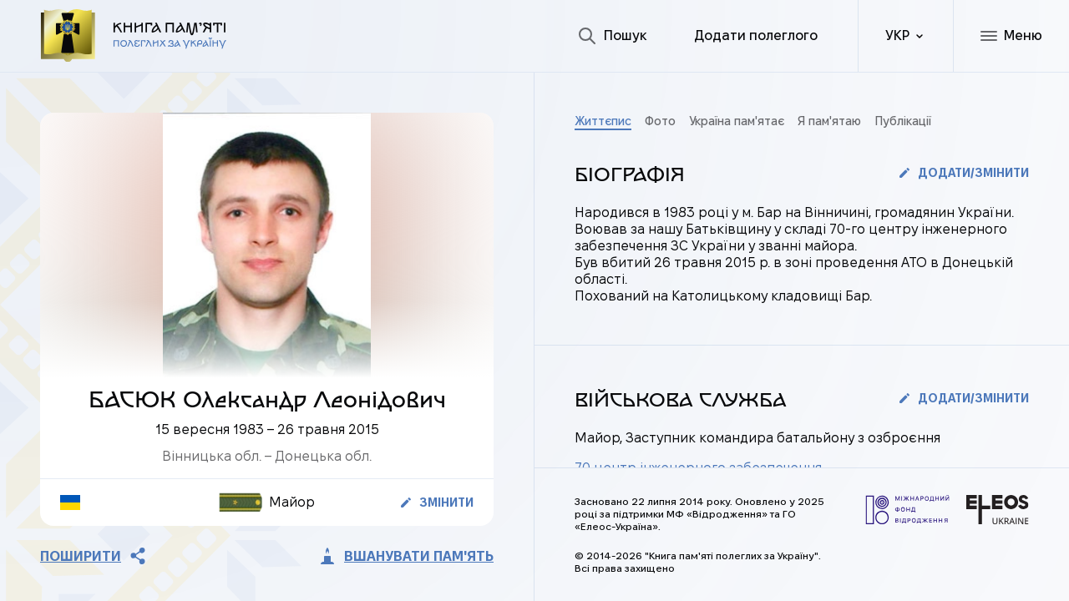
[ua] (905, 36)
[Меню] (1011, 36)
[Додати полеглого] (755, 36)
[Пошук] (612, 36)
